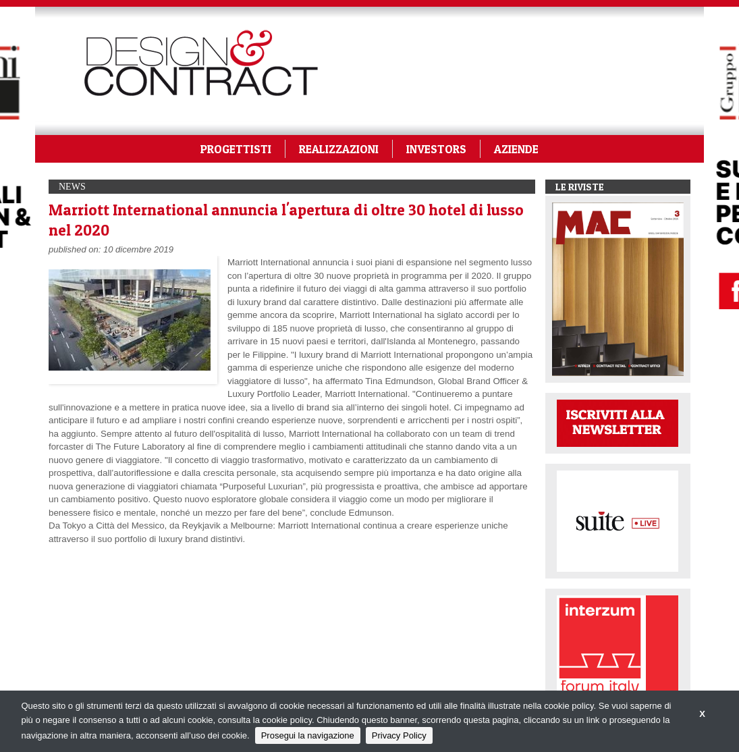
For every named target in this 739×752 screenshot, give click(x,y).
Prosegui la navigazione (307, 735)
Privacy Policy (399, 735)
